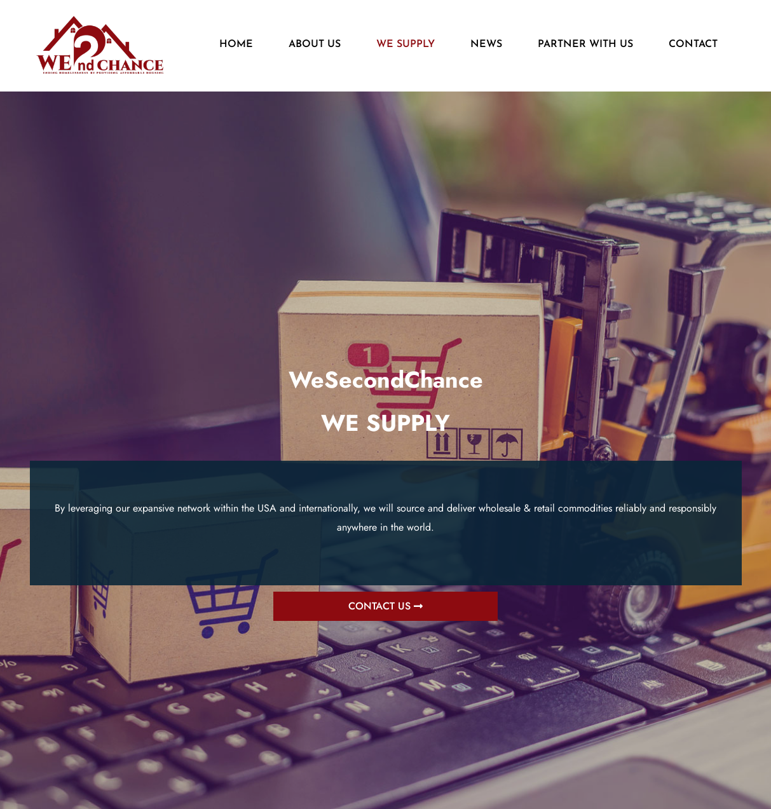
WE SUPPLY (405, 44)
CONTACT (693, 44)
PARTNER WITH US (585, 44)
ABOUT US (315, 44)
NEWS (486, 44)
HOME (236, 44)
